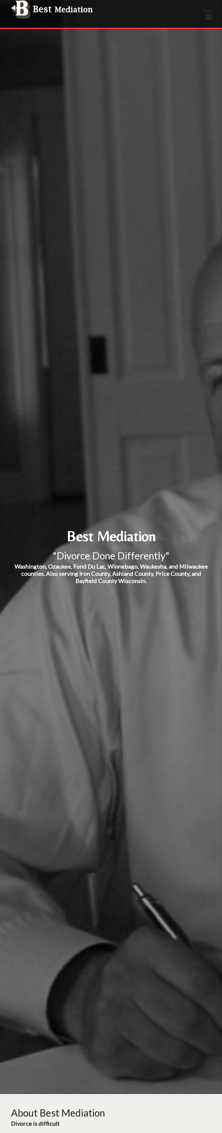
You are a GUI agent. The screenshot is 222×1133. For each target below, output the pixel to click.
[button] (208, 14)
